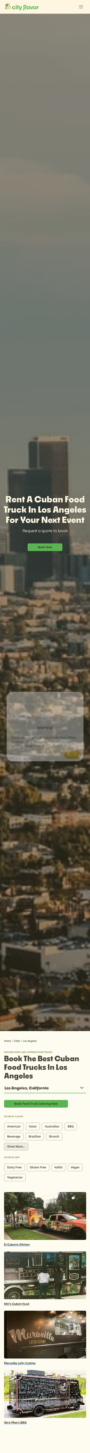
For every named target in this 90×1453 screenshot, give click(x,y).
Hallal (58, 1167)
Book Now (45, 547)
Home (7, 1041)
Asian (33, 1126)
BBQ (71, 1126)
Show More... (16, 1146)
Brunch (54, 1136)
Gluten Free (38, 1167)
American (14, 1126)
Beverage (13, 1136)
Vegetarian (15, 1177)
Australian (52, 1126)
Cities (17, 1041)
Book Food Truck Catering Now (36, 1104)
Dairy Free (14, 1167)
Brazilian (35, 1136)
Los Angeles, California (26, 1088)
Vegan (75, 1167)
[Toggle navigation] (81, 7)
